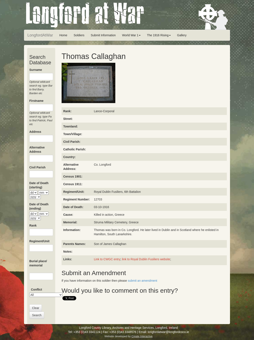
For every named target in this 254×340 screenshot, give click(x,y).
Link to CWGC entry (107, 259)
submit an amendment (142, 280)
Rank (33, 225)
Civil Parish (37, 167)
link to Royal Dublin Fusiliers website (146, 259)
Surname (35, 69)
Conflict (36, 289)
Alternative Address (37, 149)
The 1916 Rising (159, 35)
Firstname (36, 100)
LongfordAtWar (40, 35)
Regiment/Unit (39, 241)
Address (35, 131)
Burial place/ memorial (38, 263)
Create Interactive (141, 336)
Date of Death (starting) (38, 185)
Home (63, 35)
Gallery (181, 35)
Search (36, 315)
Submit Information (103, 35)
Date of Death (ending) (38, 206)
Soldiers (79, 35)
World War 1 (131, 35)
